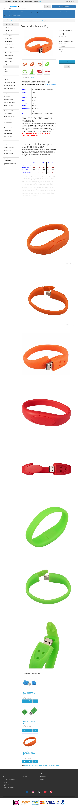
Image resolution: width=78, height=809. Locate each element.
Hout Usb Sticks (7, 119)
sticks (37, 765)
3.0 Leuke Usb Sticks (8, 99)
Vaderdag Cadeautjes (9, 147)
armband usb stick (43, 765)
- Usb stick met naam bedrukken (9, 70)
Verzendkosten (6, 778)
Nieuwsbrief (42, 779)
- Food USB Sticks (8, 50)
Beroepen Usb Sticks (8, 105)
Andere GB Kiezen (62, 43)
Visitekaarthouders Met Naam (10, 94)
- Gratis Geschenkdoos (9, 74)
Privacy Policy (6, 784)
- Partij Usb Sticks (8, 79)
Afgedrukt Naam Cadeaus (9, 102)
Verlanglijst (42, 778)
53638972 (40, 1)
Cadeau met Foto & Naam (52, 12)
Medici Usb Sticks (8, 122)
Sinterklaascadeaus (8, 156)
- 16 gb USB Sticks (8, 36)
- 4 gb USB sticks (8, 30)
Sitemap (23, 778)
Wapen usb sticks (8, 136)
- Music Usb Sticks (8, 52)
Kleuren (61, 49)
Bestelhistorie (43, 776)
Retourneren (24, 776)
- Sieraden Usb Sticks (9, 67)
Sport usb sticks (7, 130)
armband (26, 765)
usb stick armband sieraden (53, 765)
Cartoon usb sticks (8, 108)
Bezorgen (5, 775)
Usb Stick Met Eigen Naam (10, 12)
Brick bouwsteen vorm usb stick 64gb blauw (29, 694)
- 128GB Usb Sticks (8, 44)
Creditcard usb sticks (8, 110)
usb (29, 765)
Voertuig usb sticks (8, 133)
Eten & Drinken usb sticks (9, 116)
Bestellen (66, 62)
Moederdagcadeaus (8, 144)
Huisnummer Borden (65, 12)
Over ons (5, 782)
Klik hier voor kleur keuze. (50, 84)
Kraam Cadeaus (7, 142)
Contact (23, 775)
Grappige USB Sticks (40, 12)
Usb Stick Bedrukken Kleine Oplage (26, 12)
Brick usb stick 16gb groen (29, 722)
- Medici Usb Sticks (8, 55)
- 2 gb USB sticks (8, 27)
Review (32, 77)
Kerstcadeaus (7, 139)
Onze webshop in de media (9, 779)
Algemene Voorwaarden (8, 787)
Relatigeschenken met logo (10, 85)
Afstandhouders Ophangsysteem (7, 159)
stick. (32, 765)
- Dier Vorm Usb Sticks (9, 47)
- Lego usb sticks (8, 64)
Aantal (60, 55)
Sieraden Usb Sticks (25, 20)
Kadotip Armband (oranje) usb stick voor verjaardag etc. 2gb (29, 753)
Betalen (4, 785)
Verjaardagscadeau (16, 15)
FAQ (4, 776)
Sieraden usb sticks (8, 127)
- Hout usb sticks (8, 61)
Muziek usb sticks (8, 125)
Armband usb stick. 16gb (38, 20)
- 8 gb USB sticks (8, 33)
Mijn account (43, 775)
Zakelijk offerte (6, 781)
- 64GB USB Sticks (8, 41)
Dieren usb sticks (8, 113)
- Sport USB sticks (8, 58)
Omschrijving (26, 77)
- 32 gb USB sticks (8, 38)
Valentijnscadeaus (8, 150)
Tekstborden (7, 15)
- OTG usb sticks (8, 77)
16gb (34, 765)
